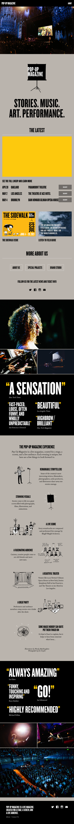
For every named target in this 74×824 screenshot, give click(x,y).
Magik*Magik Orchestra (51, 533)
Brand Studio (55, 267)
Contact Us (15, 817)
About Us (16, 267)
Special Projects (35, 267)
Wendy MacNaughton (42, 649)
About (70, 3)
